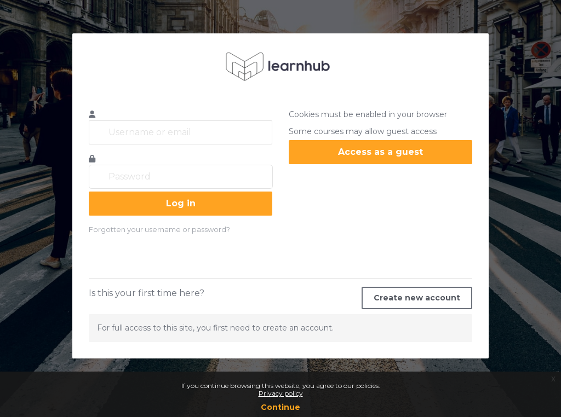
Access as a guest (380, 152)
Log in (181, 203)
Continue (280, 407)
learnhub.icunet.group (280, 66)
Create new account (417, 298)
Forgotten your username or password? (159, 229)
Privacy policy (281, 393)
